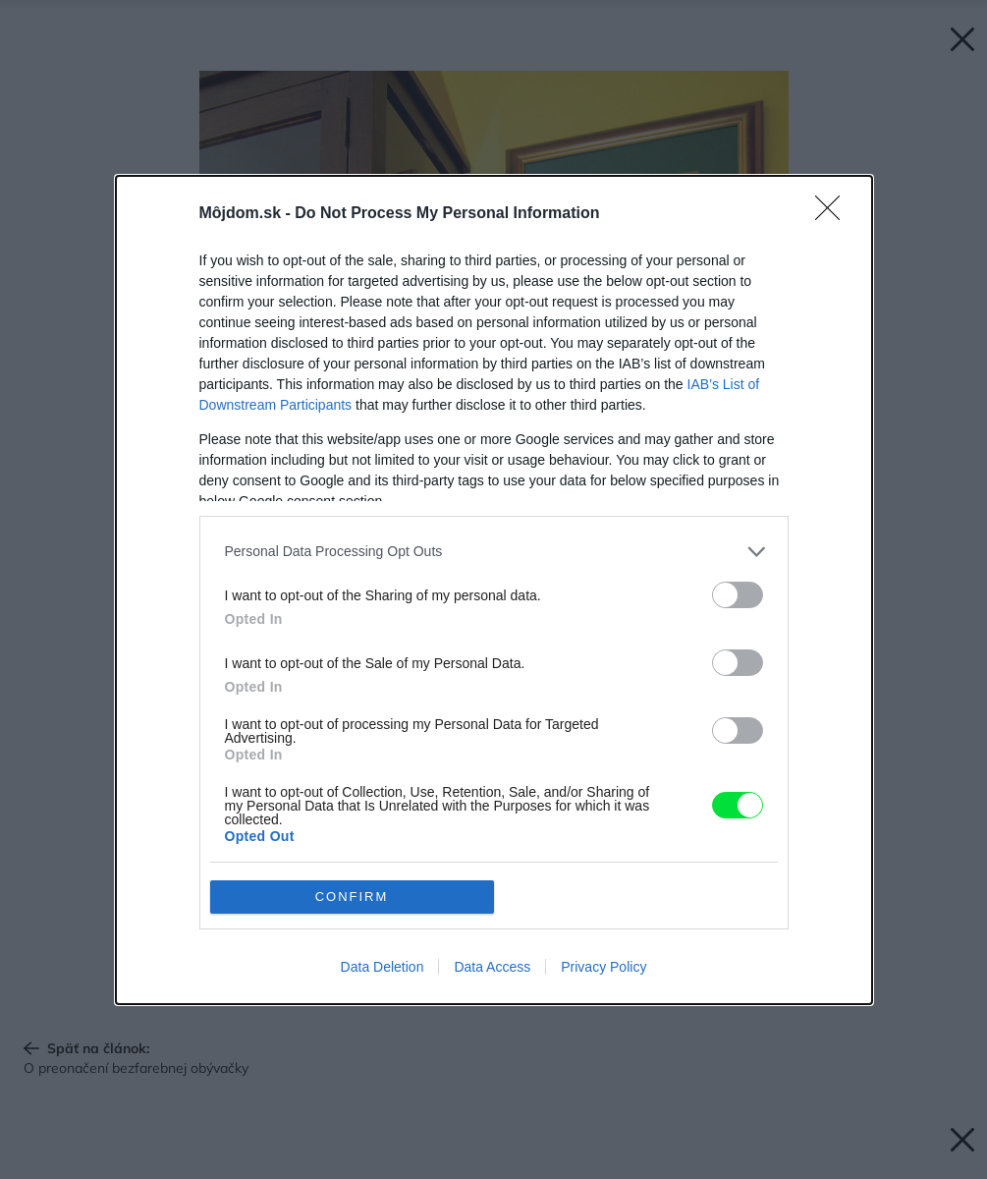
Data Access (492, 967)
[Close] (833, 214)
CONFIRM (352, 896)
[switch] (737, 595)
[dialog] (494, 590)
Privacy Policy (603, 967)
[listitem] (494, 551)
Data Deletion (382, 967)
